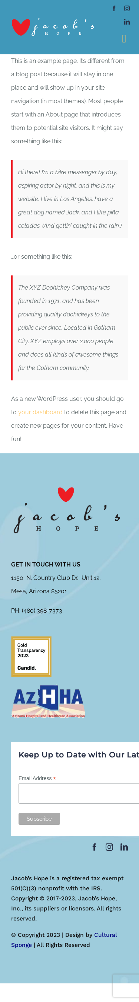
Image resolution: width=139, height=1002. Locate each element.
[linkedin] (127, 22)
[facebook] (114, 8)
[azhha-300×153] (48, 686)
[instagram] (127, 8)
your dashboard (40, 412)
